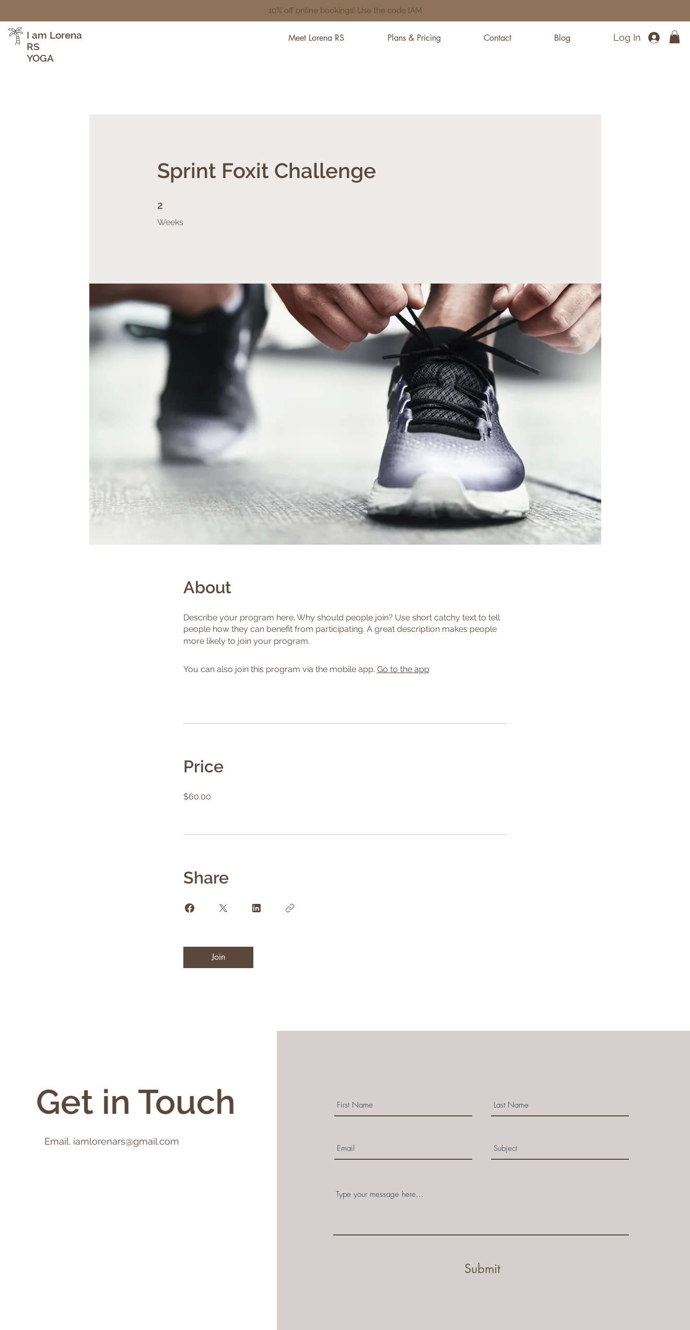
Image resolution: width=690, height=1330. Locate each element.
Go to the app (403, 669)
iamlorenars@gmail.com (126, 1141)
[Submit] (482, 1269)
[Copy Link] (290, 908)
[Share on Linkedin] (256, 908)
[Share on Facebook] (189, 908)
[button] (674, 36)
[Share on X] (223, 908)
